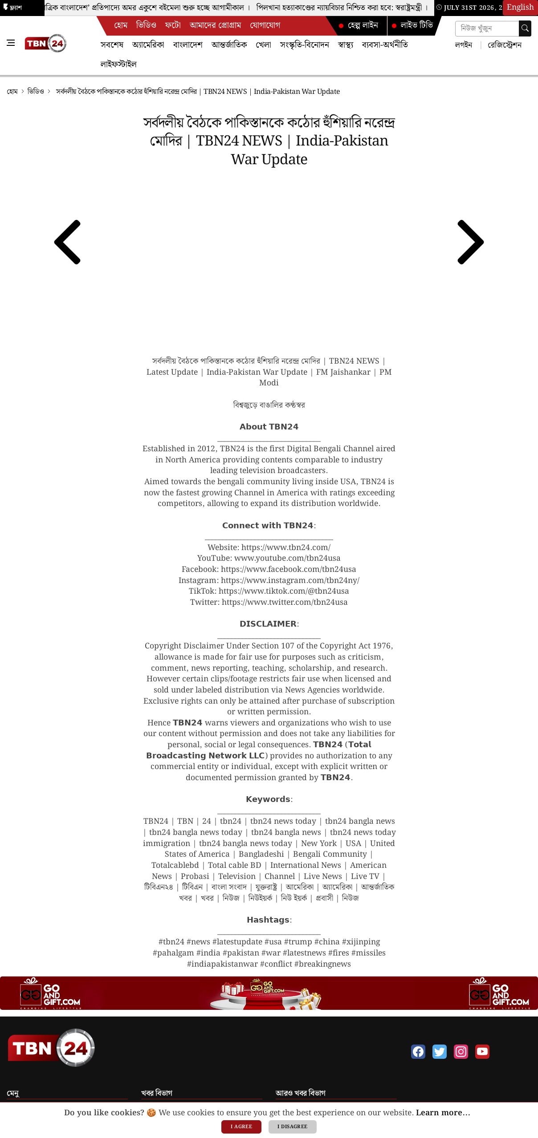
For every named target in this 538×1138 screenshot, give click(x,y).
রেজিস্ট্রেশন (503, 45)
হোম (120, 25)
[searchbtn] (525, 28)
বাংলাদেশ (188, 45)
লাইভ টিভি (412, 25)
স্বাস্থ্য (345, 45)
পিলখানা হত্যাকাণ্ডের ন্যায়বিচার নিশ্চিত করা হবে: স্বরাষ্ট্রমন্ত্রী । (345, 8)
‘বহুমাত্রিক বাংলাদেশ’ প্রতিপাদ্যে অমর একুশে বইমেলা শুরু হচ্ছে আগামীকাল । (143, 8)
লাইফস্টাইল (119, 65)
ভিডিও (146, 25)
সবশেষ (112, 45)
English (520, 7)
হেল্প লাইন (358, 25)
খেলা (263, 45)
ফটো (173, 25)
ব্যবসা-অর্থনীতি (385, 45)
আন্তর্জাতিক (229, 45)
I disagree (292, 1127)
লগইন (463, 45)
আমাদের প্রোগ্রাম (215, 25)
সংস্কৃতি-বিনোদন (304, 45)
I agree (241, 1127)
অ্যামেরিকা (148, 45)
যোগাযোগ (265, 25)
